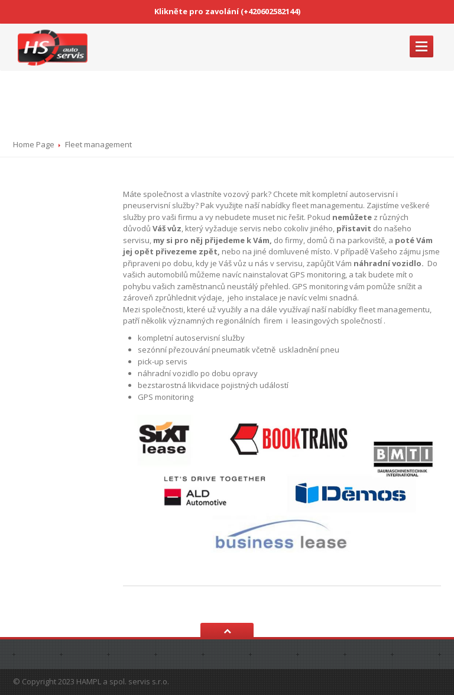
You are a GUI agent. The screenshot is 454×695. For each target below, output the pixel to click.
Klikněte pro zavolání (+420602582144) (227, 11)
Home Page (33, 144)
